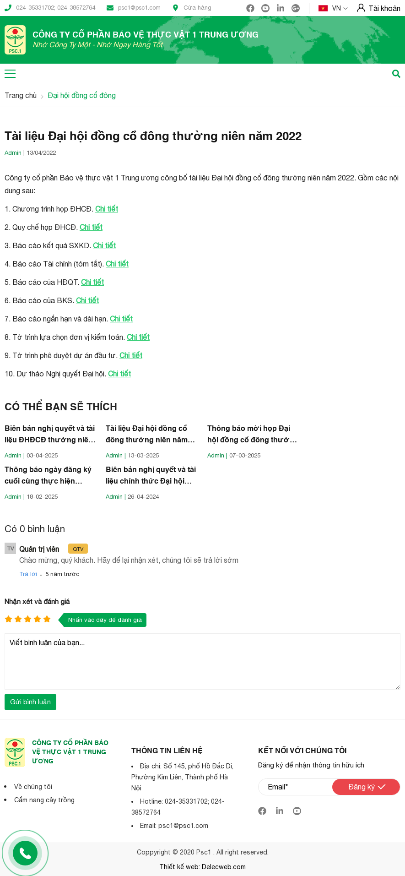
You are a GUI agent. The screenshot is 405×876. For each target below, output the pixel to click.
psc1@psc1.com (134, 7)
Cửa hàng (191, 7)
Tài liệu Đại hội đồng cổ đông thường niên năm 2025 (147, 435)
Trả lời (28, 574)
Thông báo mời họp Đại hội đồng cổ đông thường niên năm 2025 (253, 435)
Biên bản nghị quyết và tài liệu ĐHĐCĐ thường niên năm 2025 (50, 435)
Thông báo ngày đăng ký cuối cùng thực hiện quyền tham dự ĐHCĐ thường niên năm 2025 (48, 477)
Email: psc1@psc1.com (174, 825)
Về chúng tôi (33, 786)
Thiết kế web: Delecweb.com (202, 867)
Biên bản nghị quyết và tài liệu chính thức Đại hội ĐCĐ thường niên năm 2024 (151, 477)
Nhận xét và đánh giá (37, 601)
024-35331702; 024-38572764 (50, 7)
